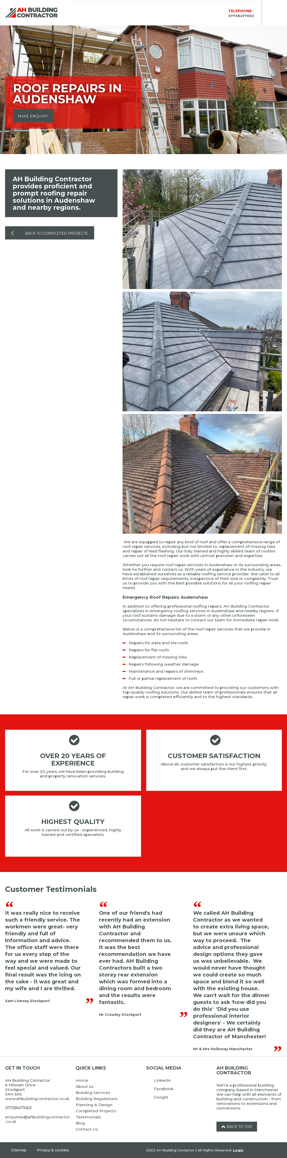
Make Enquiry (33, 116)
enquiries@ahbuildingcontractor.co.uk (37, 1119)
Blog (80, 1123)
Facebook (163, 1088)
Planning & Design (94, 1104)
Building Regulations (96, 1098)
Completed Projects (96, 1110)
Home (82, 1080)
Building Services (93, 1092)
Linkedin (162, 1080)
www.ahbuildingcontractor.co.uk (37, 1098)
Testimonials (88, 1117)
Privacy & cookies (53, 1150)
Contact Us (87, 1129)
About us (84, 1086)
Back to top (236, 1126)
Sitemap (18, 1150)
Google (161, 1097)
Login (238, 1150)
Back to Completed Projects (46, 233)
